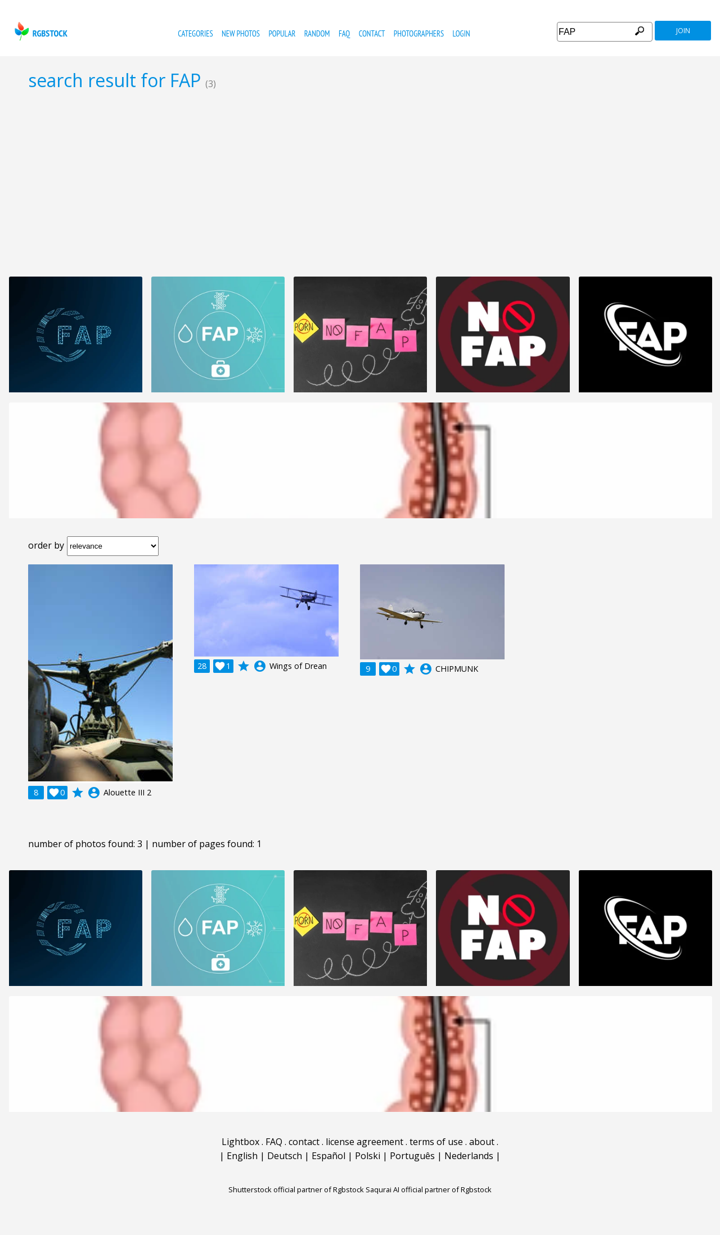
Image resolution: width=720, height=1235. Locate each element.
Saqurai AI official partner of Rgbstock (429, 1189)
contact (372, 33)
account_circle (94, 792)
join (683, 30)
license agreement (364, 1142)
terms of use (436, 1142)
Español (328, 1156)
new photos (241, 33)
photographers (419, 33)
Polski (367, 1156)
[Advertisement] (360, 183)
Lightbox (240, 1142)
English (242, 1156)
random (317, 33)
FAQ (344, 33)
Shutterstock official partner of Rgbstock (296, 1189)
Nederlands (468, 1156)
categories (195, 33)
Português (412, 1156)
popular (281, 33)
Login (461, 33)
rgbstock (40, 31)
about (481, 1142)
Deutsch (284, 1156)
